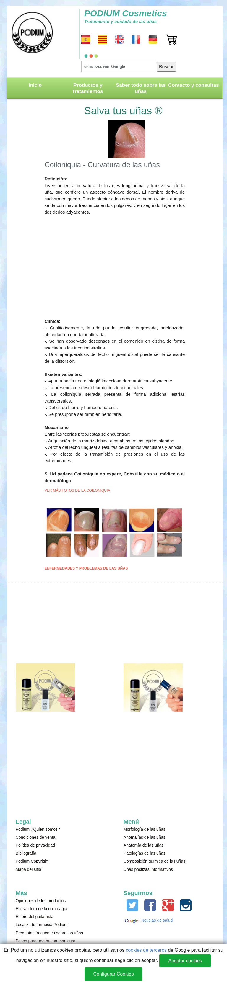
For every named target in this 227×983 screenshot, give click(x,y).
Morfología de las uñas (145, 829)
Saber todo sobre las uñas (141, 88)
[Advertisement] (114, 263)
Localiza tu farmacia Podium (42, 924)
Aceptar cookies (185, 960)
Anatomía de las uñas (143, 845)
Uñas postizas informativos (148, 869)
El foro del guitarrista (34, 916)
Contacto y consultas (193, 85)
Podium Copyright (32, 861)
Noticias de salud (156, 920)
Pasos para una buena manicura (45, 940)
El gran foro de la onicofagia (41, 908)
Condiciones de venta (36, 837)
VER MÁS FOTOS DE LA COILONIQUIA (77, 490)
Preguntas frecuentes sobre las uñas (49, 932)
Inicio (35, 85)
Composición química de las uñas (154, 861)
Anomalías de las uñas (145, 837)
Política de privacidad (35, 845)
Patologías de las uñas (145, 853)
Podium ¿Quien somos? (38, 829)
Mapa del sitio (28, 869)
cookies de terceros (146, 950)
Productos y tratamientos (88, 88)
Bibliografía (26, 853)
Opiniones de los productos (41, 900)
